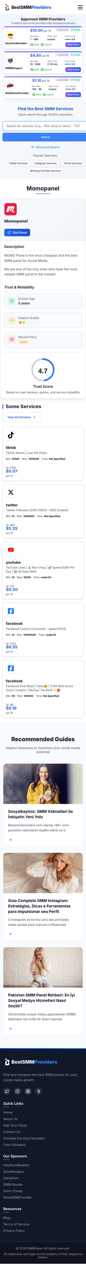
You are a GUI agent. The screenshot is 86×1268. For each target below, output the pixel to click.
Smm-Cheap (13, 1191)
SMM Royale (12, 1184)
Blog (6, 1218)
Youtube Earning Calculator (24, 1138)
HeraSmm (11, 1178)
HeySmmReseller (16, 1165)
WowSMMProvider (17, 1197)
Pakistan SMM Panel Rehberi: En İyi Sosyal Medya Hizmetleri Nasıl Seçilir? (41, 1000)
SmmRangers (13, 1172)
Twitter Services (18, 163)
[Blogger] (28, 1091)
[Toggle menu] (80, 7)
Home (7, 1112)
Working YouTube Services (45, 170)
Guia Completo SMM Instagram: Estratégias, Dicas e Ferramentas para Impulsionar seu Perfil (39, 906)
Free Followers (14, 1145)
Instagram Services (46, 163)
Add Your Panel (15, 1125)
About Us (10, 1119)
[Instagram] (17, 1091)
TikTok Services (73, 163)
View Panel (73, 44)
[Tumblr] (38, 1091)
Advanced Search (45, 147)
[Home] (27, 7)
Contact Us (11, 1132)
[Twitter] (7, 1091)
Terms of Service (16, 1224)
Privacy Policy (14, 1231)
